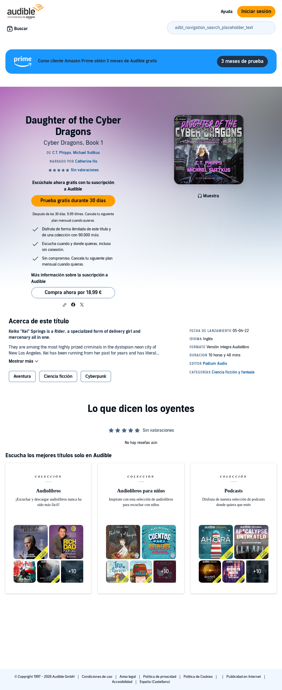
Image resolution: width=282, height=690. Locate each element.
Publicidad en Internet (244, 677)
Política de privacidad (160, 677)
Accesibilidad (122, 682)
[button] (64, 305)
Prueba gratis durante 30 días (73, 201)
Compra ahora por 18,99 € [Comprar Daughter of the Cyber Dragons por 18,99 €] (73, 292)
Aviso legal (128, 677)
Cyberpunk (95, 376)
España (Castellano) (155, 682)
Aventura (22, 376)
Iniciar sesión (256, 11)
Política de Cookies (199, 677)
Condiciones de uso (97, 677)
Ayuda (227, 11)
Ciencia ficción (58, 376)
